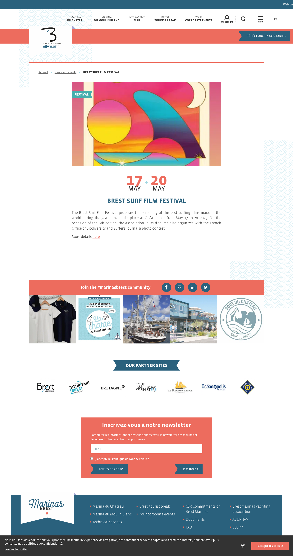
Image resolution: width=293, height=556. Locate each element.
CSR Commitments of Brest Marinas (203, 509)
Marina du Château (108, 506)
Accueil (43, 72)
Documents (195, 519)
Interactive (137, 19)
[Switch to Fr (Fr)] (275, 19)
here (96, 236)
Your (198, 19)
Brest (165, 19)
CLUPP (237, 527)
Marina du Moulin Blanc (112, 514)
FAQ (189, 527)
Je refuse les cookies (16, 549)
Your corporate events (157, 514)
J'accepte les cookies (270, 545)
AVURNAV (240, 519)
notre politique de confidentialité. (40, 543)
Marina (75, 19)
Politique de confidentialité (130, 459)
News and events (65, 72)
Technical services (107, 522)
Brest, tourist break (154, 506)
